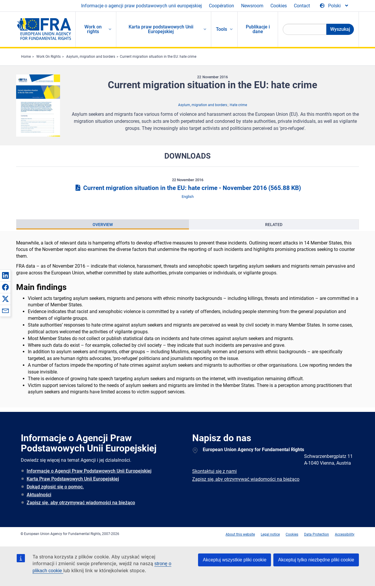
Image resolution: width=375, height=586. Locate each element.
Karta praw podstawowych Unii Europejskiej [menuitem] (161, 29)
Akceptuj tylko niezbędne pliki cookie (316, 559)
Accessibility (344, 534)
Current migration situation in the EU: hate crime (158, 57)
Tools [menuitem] (221, 29)
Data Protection (316, 534)
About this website (240, 534)
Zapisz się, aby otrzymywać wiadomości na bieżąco (81, 502)
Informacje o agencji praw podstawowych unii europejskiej (141, 6)
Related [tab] (273, 224)
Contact (302, 6)
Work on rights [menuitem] (93, 29)
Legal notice (270, 534)
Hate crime (238, 105)
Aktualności (39, 494)
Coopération (221, 6)
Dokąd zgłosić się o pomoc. (55, 487)
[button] (5, 275)
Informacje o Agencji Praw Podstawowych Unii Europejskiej (89, 471)
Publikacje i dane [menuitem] (258, 29)
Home (26, 57)
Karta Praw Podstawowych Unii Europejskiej (73, 479)
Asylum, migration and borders (90, 57)
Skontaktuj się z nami (214, 471)
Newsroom (252, 6)
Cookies (278, 6)
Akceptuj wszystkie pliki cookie (234, 559)
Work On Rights (48, 57)
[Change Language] (334, 6)
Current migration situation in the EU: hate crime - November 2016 (187, 187)
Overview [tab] (103, 224)
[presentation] (102, 225)
